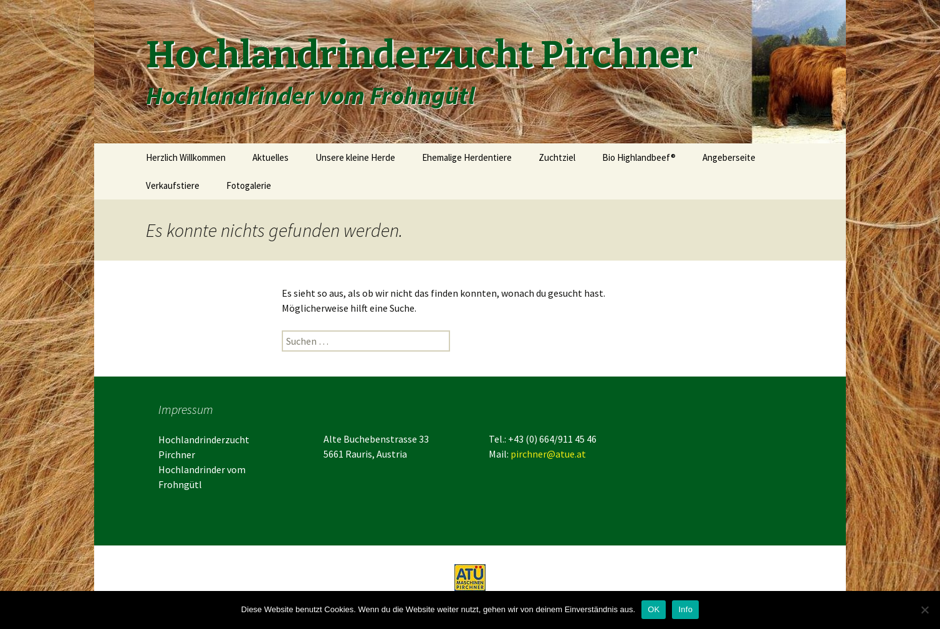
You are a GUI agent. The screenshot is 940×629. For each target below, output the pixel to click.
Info (685, 609)
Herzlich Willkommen (186, 157)
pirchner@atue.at (548, 454)
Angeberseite (729, 157)
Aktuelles (270, 157)
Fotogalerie (248, 185)
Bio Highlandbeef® (639, 157)
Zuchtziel (557, 157)
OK (653, 609)
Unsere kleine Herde (355, 157)
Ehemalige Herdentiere (467, 157)
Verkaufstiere (172, 185)
